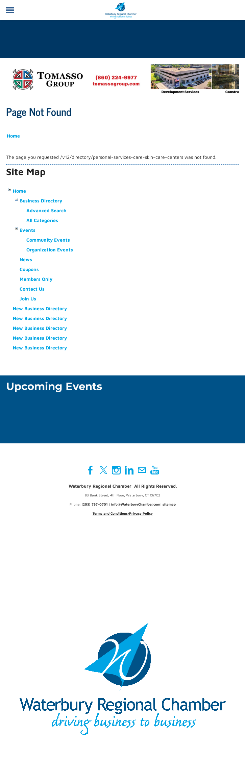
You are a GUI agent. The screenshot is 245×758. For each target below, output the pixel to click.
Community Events (48, 240)
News (26, 259)
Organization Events (49, 249)
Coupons (29, 269)
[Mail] (142, 470)
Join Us (28, 298)
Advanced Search (46, 210)
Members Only (36, 279)
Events (27, 230)
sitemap (169, 504)
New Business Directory (40, 308)
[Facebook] (90, 470)
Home (13, 136)
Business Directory (41, 200)
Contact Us (32, 289)
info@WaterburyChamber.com (135, 504)
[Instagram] (116, 470)
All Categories (42, 220)
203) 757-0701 (96, 504)
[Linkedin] (129, 470)
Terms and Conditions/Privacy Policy (123, 513)
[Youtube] (154, 470)
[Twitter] (103, 470)
